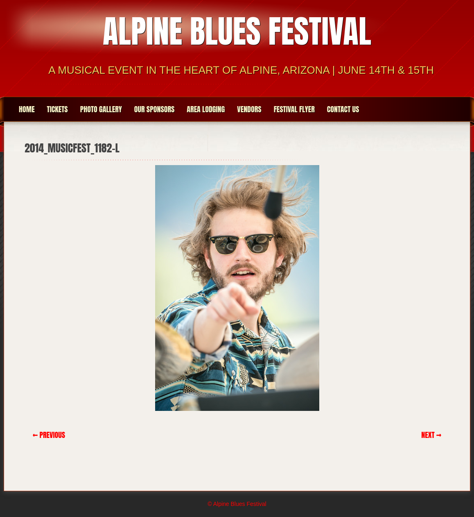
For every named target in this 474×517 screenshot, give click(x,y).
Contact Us (343, 109)
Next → (431, 434)
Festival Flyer (294, 109)
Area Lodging (206, 109)
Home (27, 109)
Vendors (249, 109)
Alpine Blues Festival (237, 31)
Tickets (57, 109)
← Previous (49, 434)
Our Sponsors (154, 109)
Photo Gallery (101, 109)
